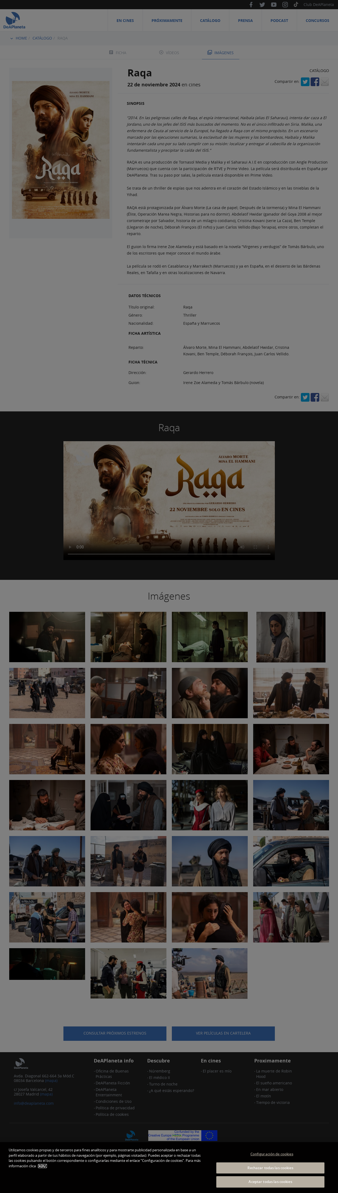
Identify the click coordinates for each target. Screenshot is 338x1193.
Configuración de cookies (271, 1154)
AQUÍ (42, 1166)
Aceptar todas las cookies (270, 1181)
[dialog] (169, 1167)
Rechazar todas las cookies (270, 1167)
